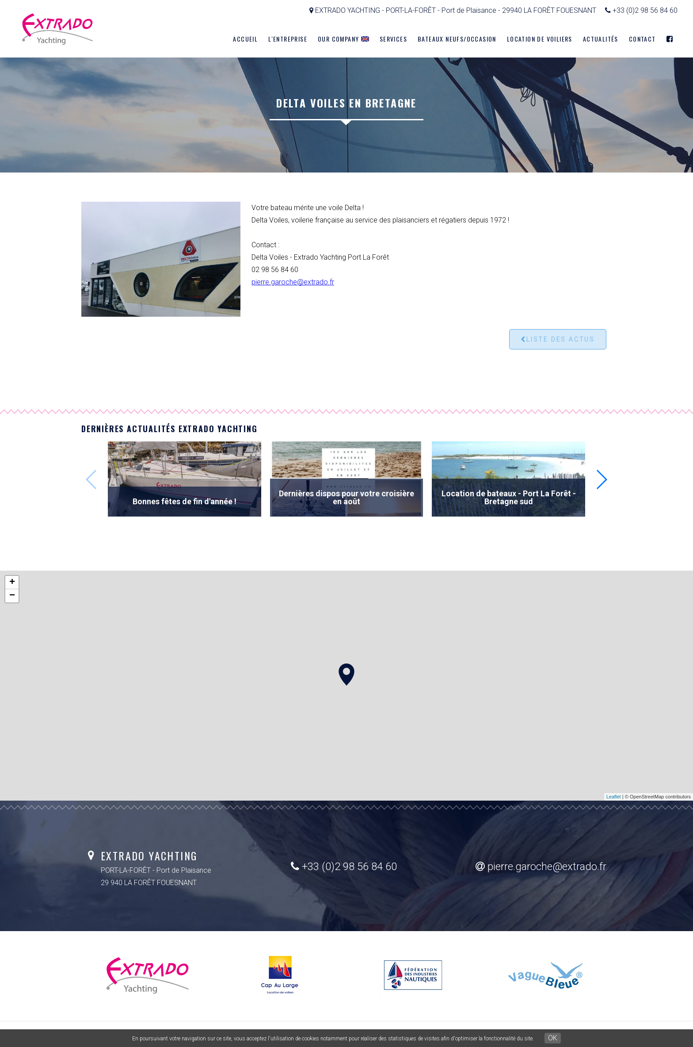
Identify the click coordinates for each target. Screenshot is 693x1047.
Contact (642, 38)
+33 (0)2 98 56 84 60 (344, 866)
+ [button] (12, 582)
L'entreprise (287, 38)
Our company (343, 38)
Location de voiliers (539, 38)
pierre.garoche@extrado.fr (292, 282)
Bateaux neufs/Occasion (457, 38)
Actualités (600, 38)
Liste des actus (558, 339)
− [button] (12, 595)
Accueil (245, 38)
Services (393, 38)
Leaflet (613, 796)
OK (552, 1038)
